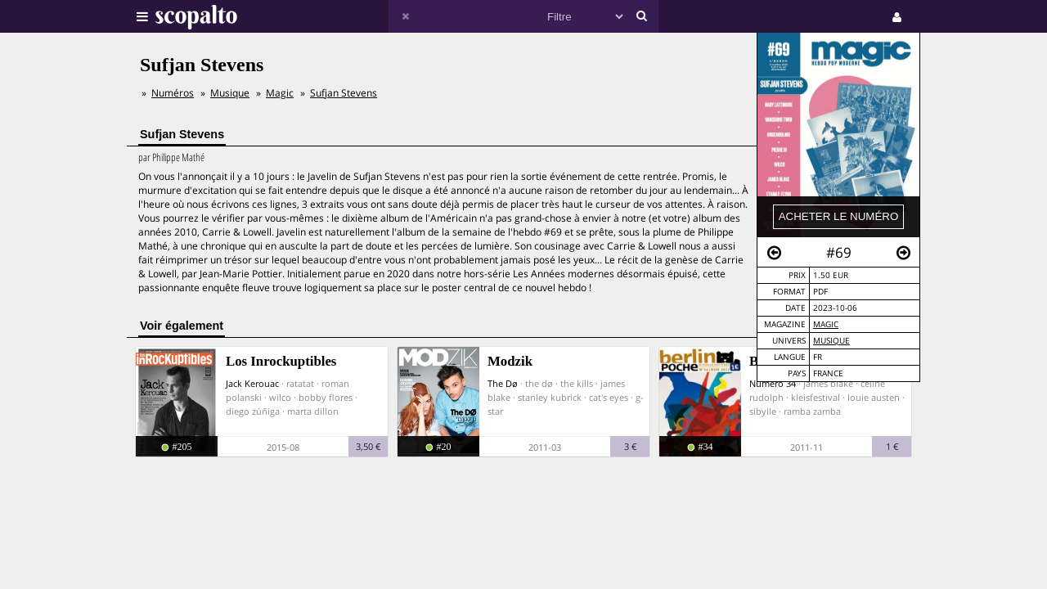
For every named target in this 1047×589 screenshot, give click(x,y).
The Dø (503, 383)
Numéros (172, 93)
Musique (831, 340)
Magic (825, 324)
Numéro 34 (772, 383)
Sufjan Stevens (343, 93)
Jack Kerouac (252, 383)
